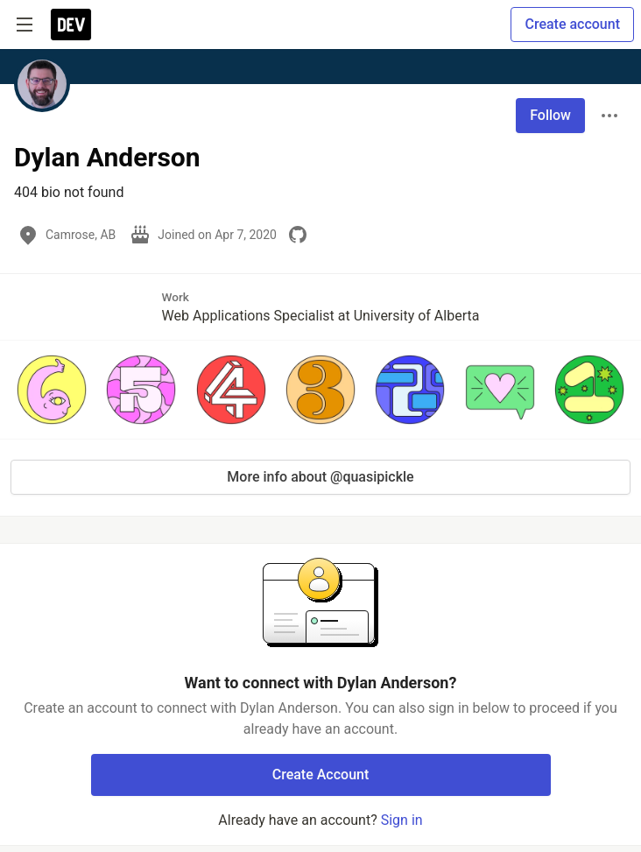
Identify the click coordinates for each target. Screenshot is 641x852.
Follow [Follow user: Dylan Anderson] (550, 115)
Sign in (402, 820)
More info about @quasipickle (320, 476)
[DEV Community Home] (71, 24)
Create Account (321, 774)
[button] (51, 390)
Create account (572, 24)
